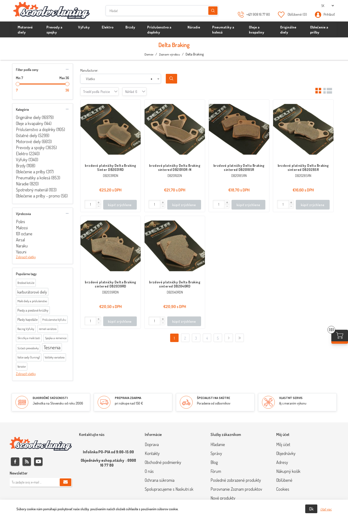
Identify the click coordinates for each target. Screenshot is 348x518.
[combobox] (120, 79)
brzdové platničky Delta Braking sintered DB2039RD (110, 284)
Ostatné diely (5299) (32, 135)
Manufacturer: (89, 70)
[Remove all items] (151, 79)
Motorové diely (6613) (34, 141)
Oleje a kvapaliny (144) (33, 123)
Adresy (282, 462)
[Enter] (90, 204)
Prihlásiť (329, 14)
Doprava (152, 444)
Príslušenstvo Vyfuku (54, 320)
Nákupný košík (288, 471)
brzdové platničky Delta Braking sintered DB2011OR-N (174, 167)
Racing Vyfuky (25, 329)
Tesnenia (52, 347)
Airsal (20, 239)
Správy (216, 453)
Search (171, 79)
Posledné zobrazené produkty (235, 480)
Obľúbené (284, 480)
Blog (214, 462)
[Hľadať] (162, 10)
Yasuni (21, 251)
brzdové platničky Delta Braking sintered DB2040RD (174, 284)
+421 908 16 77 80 (258, 14)
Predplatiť (65, 482)
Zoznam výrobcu (169, 54)
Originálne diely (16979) (35, 117)
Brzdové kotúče (25, 283)
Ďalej (229, 338)
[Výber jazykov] (327, 5)
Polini (20, 221)
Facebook (15, 461)
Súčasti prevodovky (28, 348)
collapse (67, 69)
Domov (149, 54)
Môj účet (283, 444)
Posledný (239, 338)
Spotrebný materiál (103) (36, 189)
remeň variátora (48, 329)
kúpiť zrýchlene (120, 205)
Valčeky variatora (55, 357)
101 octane (24, 233)
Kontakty (152, 453)
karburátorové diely (32, 291)
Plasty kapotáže (27, 319)
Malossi (22, 227)
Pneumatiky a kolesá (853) (38, 177)
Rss (26, 461)
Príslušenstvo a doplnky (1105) (40, 129)
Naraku (22, 245)
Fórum (215, 471)
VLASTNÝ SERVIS (291, 398)
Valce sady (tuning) (28, 357)
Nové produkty (222, 498)
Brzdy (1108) (25, 165)
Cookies (282, 489)
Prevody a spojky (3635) (36, 147)
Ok (311, 508)
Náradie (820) (27, 183)
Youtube (38, 461)
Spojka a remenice (55, 338)
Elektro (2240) (28, 153)
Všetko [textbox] (90, 79)
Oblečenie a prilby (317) (35, 171)
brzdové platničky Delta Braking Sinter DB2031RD (110, 167)
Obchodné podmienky (163, 462)
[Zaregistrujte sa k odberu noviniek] (41, 482)
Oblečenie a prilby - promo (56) (42, 195)
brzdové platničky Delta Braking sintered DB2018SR (239, 167)
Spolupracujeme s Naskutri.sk (169, 489)
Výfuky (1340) (27, 159)
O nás (149, 471)
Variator (21, 366)
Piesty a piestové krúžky (32, 310)
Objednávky (286, 453)
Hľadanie (213, 11)
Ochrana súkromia (159, 480)
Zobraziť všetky (26, 257)
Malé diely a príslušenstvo (32, 301)
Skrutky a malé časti (28, 338)
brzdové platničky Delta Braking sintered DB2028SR (303, 167)
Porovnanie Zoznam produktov (236, 489)
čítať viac (326, 509)
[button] (98, 202)
